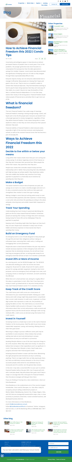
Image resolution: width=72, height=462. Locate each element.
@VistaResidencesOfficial (17, 406)
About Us (7, 442)
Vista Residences (20, 459)
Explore (38, 3)
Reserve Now (65, 4)
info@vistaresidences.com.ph (18, 404)
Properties (21, 3)
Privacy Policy (8, 446)
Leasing (45, 3)
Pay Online (44, 5)
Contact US (54, 4)
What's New (30, 3)
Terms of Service (60, 459)
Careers (6, 444)
